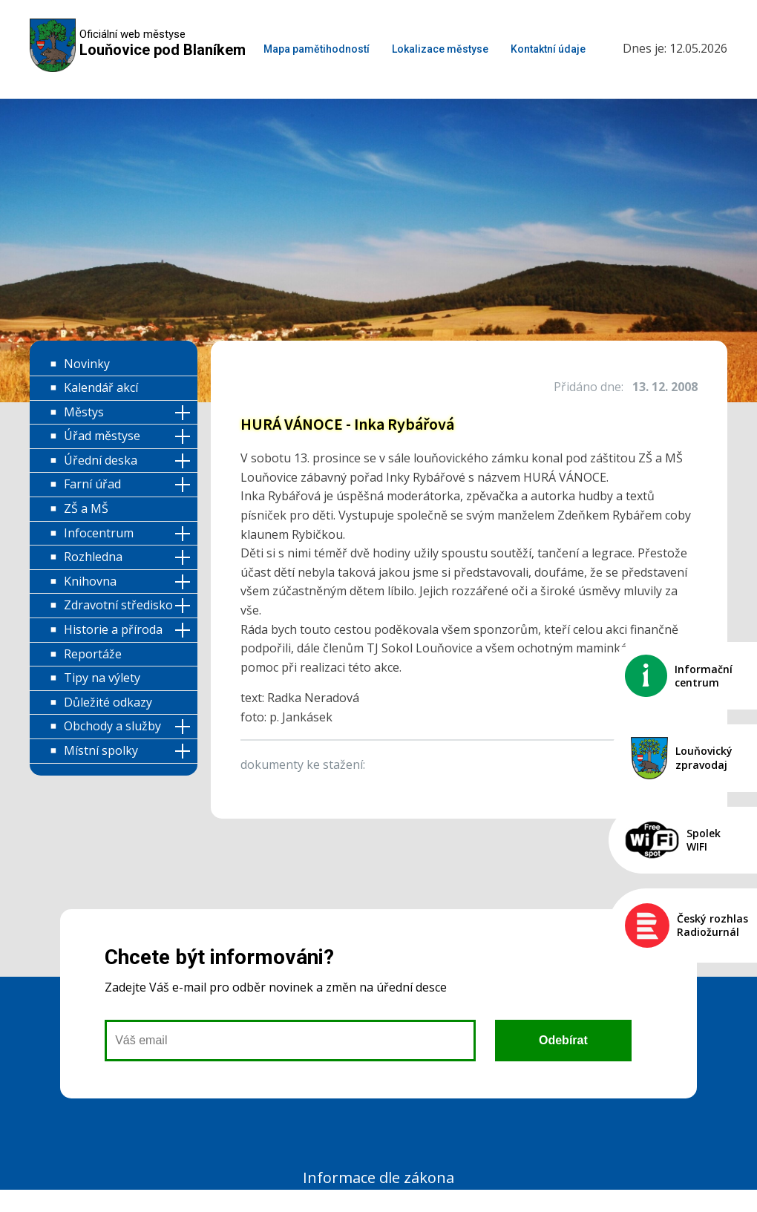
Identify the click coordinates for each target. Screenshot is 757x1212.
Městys (84, 412)
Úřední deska (100, 460)
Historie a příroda (113, 629)
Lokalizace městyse (440, 49)
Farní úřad (92, 484)
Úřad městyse (102, 436)
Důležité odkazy (108, 702)
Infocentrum (99, 533)
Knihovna (90, 581)
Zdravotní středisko (118, 605)
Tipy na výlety (102, 677)
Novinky (87, 364)
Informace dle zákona (378, 1177)
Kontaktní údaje (548, 49)
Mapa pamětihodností (316, 49)
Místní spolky (101, 750)
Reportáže (93, 654)
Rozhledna (93, 556)
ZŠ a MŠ (86, 508)
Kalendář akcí (101, 387)
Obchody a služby (112, 726)
